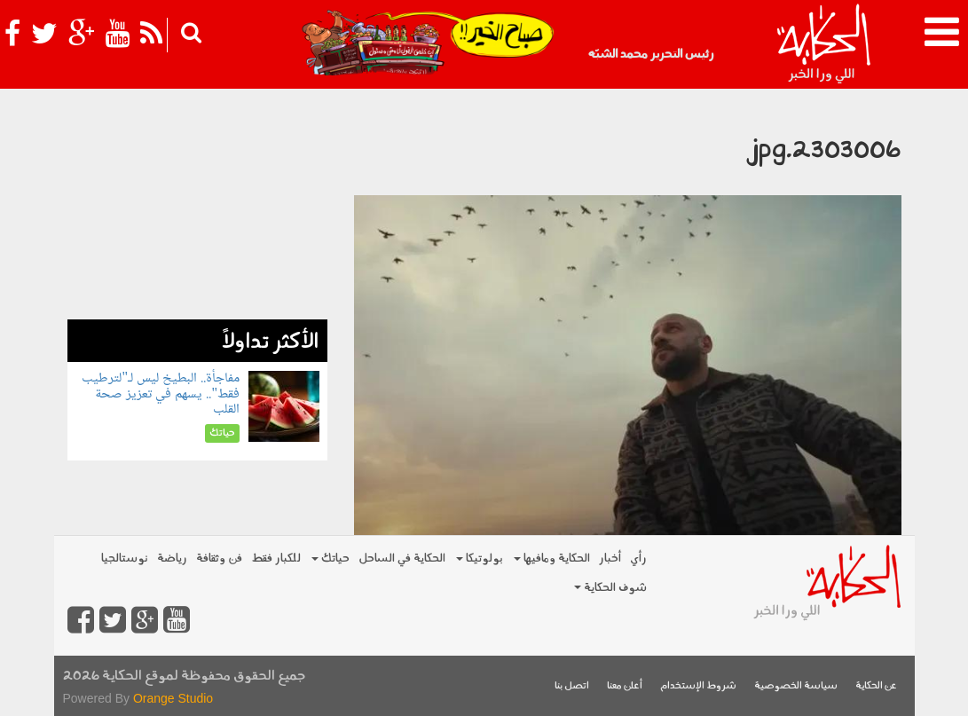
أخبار (610, 558)
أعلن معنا (624, 686)
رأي (638, 558)
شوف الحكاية (610, 587)
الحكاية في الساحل (401, 558)
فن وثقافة (219, 558)
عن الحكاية (876, 686)
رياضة (172, 558)
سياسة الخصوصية (796, 686)
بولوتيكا (479, 558)
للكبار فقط (276, 558)
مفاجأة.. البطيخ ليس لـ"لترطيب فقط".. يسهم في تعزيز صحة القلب (161, 393)
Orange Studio (173, 698)
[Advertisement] (197, 208)
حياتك (330, 558)
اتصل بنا (572, 686)
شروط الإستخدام (698, 686)
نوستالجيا (124, 558)
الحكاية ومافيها (552, 558)
